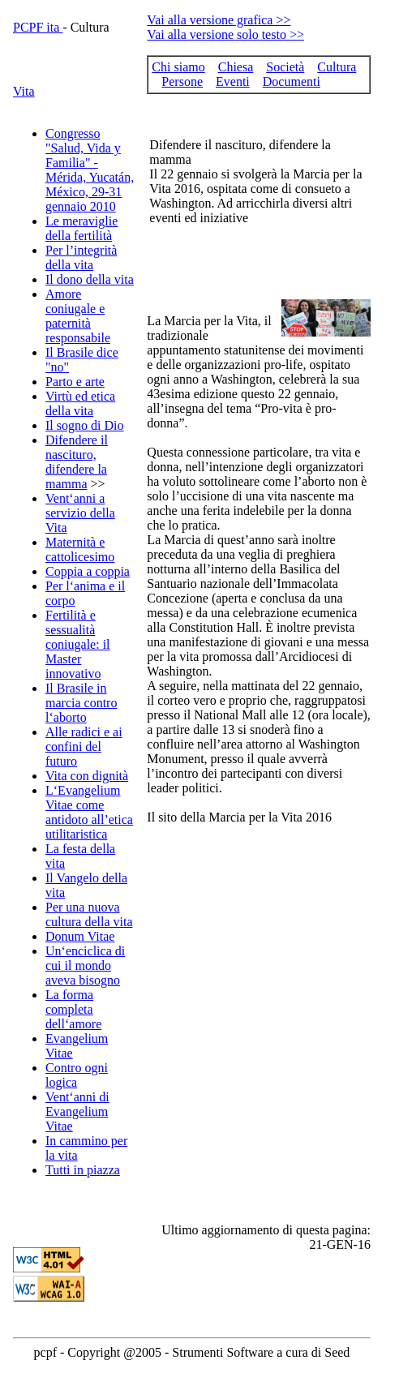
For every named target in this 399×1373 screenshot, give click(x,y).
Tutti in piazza (82, 1170)
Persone (182, 81)
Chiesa (236, 67)
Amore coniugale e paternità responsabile (77, 316)
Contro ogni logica (76, 1075)
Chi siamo (178, 67)
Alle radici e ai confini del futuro (83, 746)
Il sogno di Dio (84, 425)
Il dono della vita (89, 279)
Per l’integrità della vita (81, 257)
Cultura (336, 67)
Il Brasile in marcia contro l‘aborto (81, 702)
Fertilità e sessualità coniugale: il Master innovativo (77, 644)
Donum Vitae (79, 936)
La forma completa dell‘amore (73, 1009)
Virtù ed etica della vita (80, 403)
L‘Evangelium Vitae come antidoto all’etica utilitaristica (89, 812)
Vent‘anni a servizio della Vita (80, 512)
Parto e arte (75, 381)
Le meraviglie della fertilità (81, 228)
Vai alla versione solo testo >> (225, 34)
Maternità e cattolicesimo (79, 549)
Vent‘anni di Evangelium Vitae (77, 1111)
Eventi (233, 81)
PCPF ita (37, 27)
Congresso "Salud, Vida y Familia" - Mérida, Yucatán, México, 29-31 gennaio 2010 (89, 170)
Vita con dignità (86, 776)
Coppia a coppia (87, 571)
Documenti (291, 81)
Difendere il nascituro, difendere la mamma (76, 462)
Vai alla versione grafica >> (218, 20)
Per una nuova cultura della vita (89, 914)
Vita (24, 91)
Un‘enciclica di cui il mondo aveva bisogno (85, 965)
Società (285, 67)
